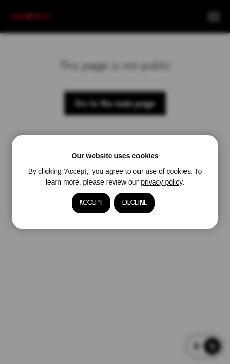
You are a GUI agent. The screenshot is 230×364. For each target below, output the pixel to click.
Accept (91, 202)
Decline (134, 202)
